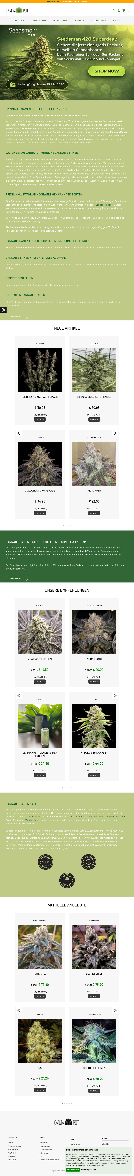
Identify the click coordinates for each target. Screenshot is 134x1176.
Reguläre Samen (98, 20)
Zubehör (116, 20)
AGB (41, 1156)
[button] (63, 525)
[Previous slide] (19, 433)
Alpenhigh (106, 1144)
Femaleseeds (77, 828)
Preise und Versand (14, 1146)
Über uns (11, 1142)
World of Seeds (32, 831)
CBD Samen (79, 20)
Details (40, 419)
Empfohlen (43, 1142)
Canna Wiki (12, 1160)
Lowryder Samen (38, 20)
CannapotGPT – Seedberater (49, 1160)
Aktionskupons (45, 1146)
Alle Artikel (12, 1153)
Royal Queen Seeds (116, 828)
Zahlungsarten (13, 1149)
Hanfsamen (19, 20)
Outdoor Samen (60, 20)
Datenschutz (44, 1153)
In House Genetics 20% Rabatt (74, 1)
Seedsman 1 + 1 (53, 1)
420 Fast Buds (33, 828)
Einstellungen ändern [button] (88, 1169)
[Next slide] (115, 433)
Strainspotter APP (46, 1149)
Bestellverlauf (75, 1144)
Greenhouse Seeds (95, 828)
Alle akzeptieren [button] (73, 1169)
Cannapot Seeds (104, 216)
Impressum (12, 1156)
